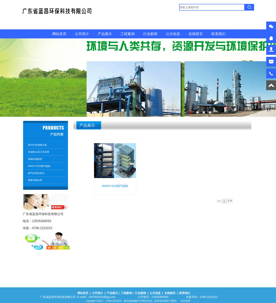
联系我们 (218, 34)
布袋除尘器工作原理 (38, 152)
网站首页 (59, 34)
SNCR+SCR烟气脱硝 (39, 166)
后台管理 (185, 300)
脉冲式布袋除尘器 (37, 145)
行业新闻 (150, 34)
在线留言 (196, 34)
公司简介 (82, 34)
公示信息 (173, 34)
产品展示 (105, 34)
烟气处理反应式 (36, 173)
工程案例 (127, 34)
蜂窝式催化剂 (35, 180)
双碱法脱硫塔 (35, 159)
